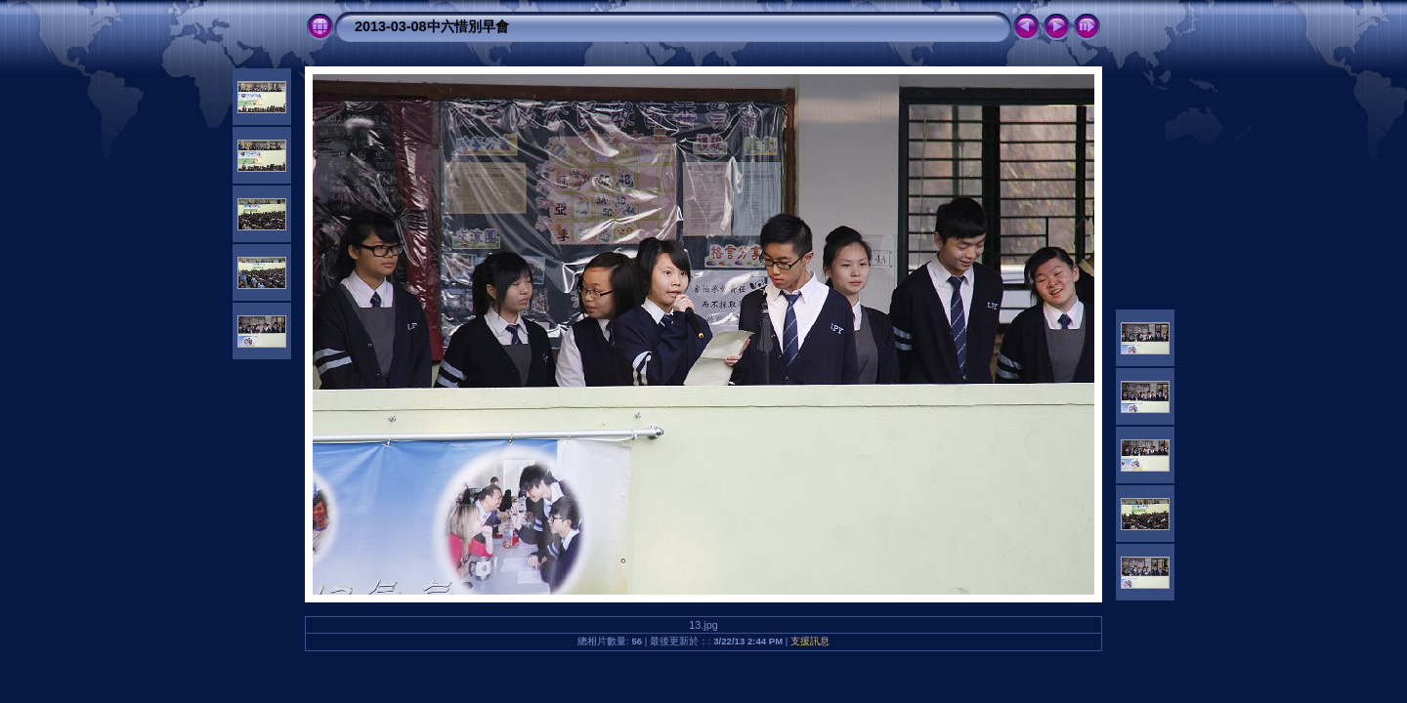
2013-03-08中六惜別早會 (432, 26)
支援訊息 (810, 641)
